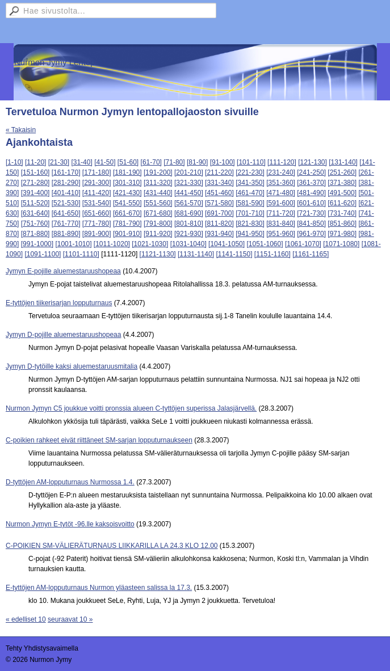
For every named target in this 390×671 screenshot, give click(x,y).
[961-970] (311, 234)
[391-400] (35, 193)
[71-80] (173, 162)
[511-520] (35, 203)
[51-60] (128, 162)
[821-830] (250, 223)
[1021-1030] (150, 244)
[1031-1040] (188, 244)
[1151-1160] (272, 254)
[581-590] (250, 203)
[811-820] (219, 223)
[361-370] (311, 183)
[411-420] (96, 193)
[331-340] (219, 183)
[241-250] (311, 172)
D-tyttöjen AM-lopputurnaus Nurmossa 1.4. (70, 482)
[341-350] (250, 183)
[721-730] (311, 213)
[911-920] (158, 234)
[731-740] (342, 213)
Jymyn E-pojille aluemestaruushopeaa (63, 271)
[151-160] (35, 172)
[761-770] (66, 223)
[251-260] (342, 172)
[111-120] (281, 162)
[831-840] (280, 223)
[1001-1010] (73, 244)
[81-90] (197, 162)
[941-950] (250, 234)
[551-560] (158, 203)
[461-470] (250, 193)
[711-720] (280, 213)
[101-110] (251, 162)
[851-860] (342, 223)
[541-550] (127, 203)
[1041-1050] (226, 244)
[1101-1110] (81, 254)
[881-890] (66, 234)
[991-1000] (37, 244)
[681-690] (188, 213)
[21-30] (58, 162)
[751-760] (35, 223)
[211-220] (219, 172)
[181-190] (127, 172)
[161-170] (66, 172)
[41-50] (104, 162)
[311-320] (158, 183)
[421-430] (127, 193)
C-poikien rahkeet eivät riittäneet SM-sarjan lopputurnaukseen (99, 440)
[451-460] (219, 193)
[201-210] (188, 172)
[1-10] (14, 162)
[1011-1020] (112, 244)
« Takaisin (21, 130)
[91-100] (222, 162)
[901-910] (127, 234)
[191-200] (158, 172)
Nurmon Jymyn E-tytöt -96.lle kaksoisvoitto (70, 524)
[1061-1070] (303, 244)
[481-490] (311, 193)
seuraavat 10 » (70, 619)
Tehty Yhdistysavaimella (42, 648)
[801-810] (188, 223)
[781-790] (127, 223)
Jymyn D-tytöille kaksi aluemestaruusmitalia (71, 366)
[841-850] (311, 223)
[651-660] (96, 213)
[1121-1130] (158, 254)
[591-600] (280, 203)
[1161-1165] (310, 254)
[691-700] (219, 213)
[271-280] (35, 183)
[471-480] (280, 193)
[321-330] (188, 183)
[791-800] (158, 223)
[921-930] (188, 234)
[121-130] (312, 162)
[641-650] (66, 213)
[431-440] (158, 193)
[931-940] (219, 234)
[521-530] (66, 203)
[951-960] (280, 234)
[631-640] (35, 213)
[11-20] (35, 162)
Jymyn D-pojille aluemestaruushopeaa (63, 335)
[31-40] (81, 162)
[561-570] (188, 203)
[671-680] (158, 213)
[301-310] (127, 183)
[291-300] (96, 183)
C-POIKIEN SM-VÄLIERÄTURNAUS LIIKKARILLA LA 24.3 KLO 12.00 (112, 546)
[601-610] (311, 203)
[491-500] (342, 193)
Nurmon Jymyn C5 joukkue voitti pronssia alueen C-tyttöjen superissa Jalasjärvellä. (131, 408)
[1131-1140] (196, 254)
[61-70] (151, 162)
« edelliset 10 (26, 619)
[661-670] (127, 213)
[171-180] (96, 172)
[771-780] (96, 223)
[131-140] (343, 162)
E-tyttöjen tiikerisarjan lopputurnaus (59, 303)
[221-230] (250, 172)
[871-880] (35, 234)
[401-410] (66, 193)
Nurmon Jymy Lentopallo (61, 62)
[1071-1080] (341, 244)
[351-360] (280, 183)
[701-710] (250, 213)
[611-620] (342, 203)
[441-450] (188, 193)
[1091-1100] (42, 254)
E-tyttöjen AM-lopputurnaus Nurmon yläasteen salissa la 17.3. (99, 588)
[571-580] (219, 203)
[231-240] (280, 172)
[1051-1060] (264, 244)
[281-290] (66, 183)
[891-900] (96, 234)
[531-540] (96, 203)
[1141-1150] (234, 254)
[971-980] (342, 234)
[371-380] (342, 183)
